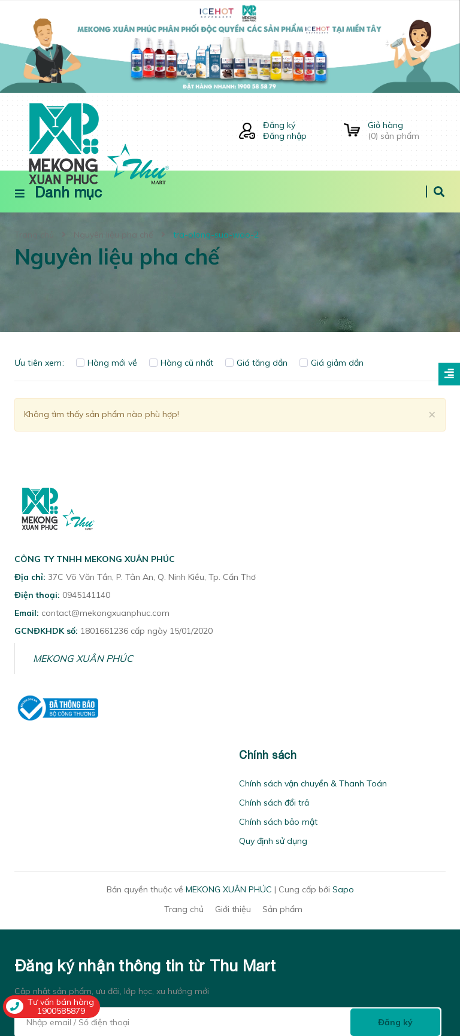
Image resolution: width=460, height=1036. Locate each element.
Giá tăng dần (256, 362)
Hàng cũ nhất (181, 362)
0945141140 (86, 595)
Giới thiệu (233, 909)
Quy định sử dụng (273, 841)
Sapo (343, 889)
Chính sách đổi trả (274, 802)
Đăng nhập (285, 135)
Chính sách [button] (267, 755)
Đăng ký (279, 125)
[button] (18, 755)
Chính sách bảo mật (278, 821)
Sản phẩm (282, 909)
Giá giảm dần (331, 362)
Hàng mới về (106, 362)
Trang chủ (184, 909)
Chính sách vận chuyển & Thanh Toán (313, 783)
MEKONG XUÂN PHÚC (83, 658)
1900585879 (61, 1010)
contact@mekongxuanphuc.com (105, 612)
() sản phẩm (407, 130)
